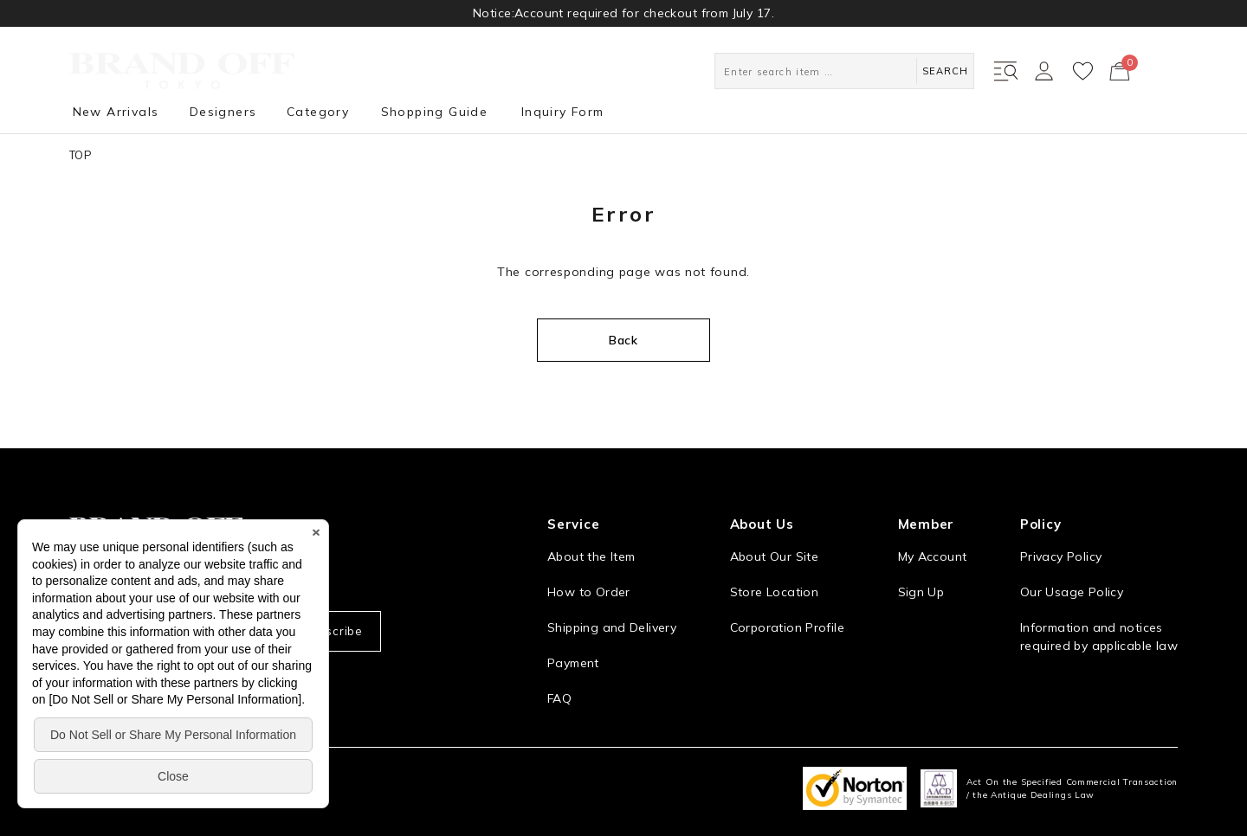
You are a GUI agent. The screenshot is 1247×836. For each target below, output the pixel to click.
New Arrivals (116, 111)
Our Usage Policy (1071, 592)
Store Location (774, 592)
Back (623, 340)
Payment (573, 663)
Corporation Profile (787, 627)
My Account (932, 556)
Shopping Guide (434, 111)
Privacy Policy (1061, 556)
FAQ (559, 698)
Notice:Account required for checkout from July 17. (623, 13)
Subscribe (332, 631)
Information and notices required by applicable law (1099, 636)
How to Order (588, 592)
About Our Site (774, 556)
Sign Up (921, 592)
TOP (80, 155)
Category (318, 111)
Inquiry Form (562, 111)
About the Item (591, 556)
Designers (223, 111)
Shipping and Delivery (611, 627)
